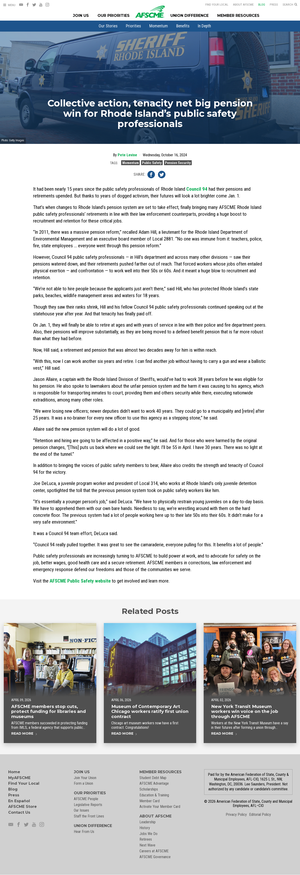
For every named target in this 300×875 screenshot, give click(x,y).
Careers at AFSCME (154, 851)
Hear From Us (84, 831)
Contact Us (19, 812)
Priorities (133, 26)
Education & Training (154, 795)
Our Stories (108, 26)
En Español (19, 801)
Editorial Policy (260, 814)
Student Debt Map (152, 778)
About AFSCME (240, 4)
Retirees (145, 839)
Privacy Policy (236, 814)
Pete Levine (127, 155)
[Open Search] (290, 4)
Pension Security (178, 163)
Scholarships (148, 789)
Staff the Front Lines (89, 816)
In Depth (204, 26)
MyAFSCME (19, 778)
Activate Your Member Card (159, 806)
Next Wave (147, 845)
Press (271, 4)
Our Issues (81, 810)
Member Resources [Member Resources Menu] (238, 15)
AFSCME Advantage (154, 783)
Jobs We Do (148, 833)
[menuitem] (108, 26)
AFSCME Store (22, 806)
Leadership (147, 822)
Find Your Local (213, 4)
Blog (258, 4)
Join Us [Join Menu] (81, 15)
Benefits (182, 26)
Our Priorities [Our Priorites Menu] (114, 15)
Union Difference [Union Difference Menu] (189, 15)
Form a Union (83, 783)
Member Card (149, 801)
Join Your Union (85, 778)
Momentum (158, 26)
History (144, 828)
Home (14, 772)
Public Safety (151, 163)
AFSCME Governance (155, 857)
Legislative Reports (88, 804)
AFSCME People (86, 799)
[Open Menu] (9, 5)
